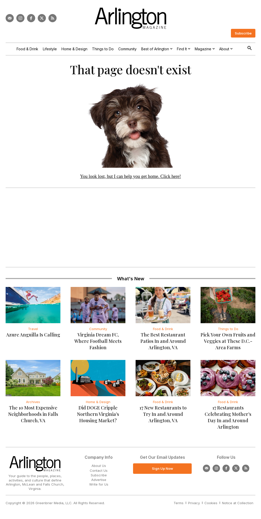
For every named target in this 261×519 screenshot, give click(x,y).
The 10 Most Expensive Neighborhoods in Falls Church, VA (33, 414)
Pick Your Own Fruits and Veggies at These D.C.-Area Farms (228, 341)
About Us (99, 466)
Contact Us (99, 471)
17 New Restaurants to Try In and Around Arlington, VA (163, 414)
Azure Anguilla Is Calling (33, 335)
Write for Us (98, 485)
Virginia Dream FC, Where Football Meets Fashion (98, 341)
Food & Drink (163, 329)
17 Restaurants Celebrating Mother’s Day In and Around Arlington (228, 417)
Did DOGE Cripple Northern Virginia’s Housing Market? (98, 414)
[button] (249, 49)
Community (98, 329)
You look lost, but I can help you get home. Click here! (130, 176)
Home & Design (98, 402)
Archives (33, 402)
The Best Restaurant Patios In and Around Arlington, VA (163, 341)
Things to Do (228, 329)
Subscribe (99, 475)
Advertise (98, 480)
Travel (33, 329)
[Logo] (130, 18)
